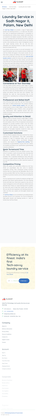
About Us (4, 340)
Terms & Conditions (6, 348)
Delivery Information (7, 343)
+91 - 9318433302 (8, 323)
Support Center (5, 353)
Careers (4, 356)
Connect (24, 281)
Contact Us (4, 351)
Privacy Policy (5, 345)
